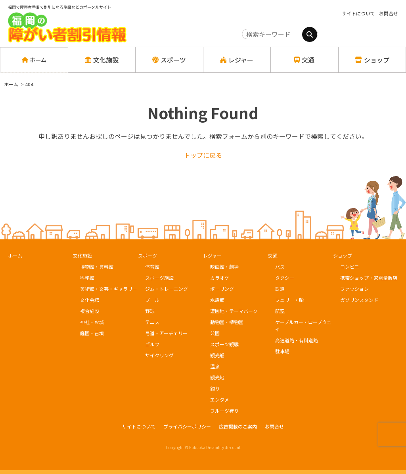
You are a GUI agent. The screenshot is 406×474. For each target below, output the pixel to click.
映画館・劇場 (224, 266)
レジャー (212, 255)
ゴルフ (152, 344)
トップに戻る (203, 155)
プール (152, 299)
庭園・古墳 (92, 333)
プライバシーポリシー (187, 426)
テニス (152, 322)
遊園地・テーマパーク (234, 310)
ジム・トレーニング (166, 288)
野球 (150, 310)
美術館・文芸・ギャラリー (108, 288)
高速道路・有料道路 (296, 340)
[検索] (309, 34)
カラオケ (219, 277)
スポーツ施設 (159, 277)
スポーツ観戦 (224, 344)
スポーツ (147, 255)
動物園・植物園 (226, 322)
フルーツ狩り (224, 410)
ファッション (354, 288)
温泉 (215, 366)
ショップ (342, 255)
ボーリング (222, 288)
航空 (280, 310)
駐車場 (282, 351)
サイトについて (358, 13)
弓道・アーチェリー (166, 333)
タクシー (284, 277)
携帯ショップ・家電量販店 (368, 277)
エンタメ (219, 399)
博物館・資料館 (96, 266)
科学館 (87, 277)
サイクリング (159, 355)
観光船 (217, 355)
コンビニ (349, 266)
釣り (215, 388)
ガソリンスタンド (359, 299)
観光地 (217, 377)
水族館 (217, 299)
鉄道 (280, 288)
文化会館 (89, 299)
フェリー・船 (289, 299)
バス (280, 266)
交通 (273, 255)
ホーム (34, 59)
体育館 (152, 266)
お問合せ (388, 13)
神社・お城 (92, 322)
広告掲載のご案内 (238, 426)
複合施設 (89, 310)
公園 (215, 333)
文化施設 (82, 255)
